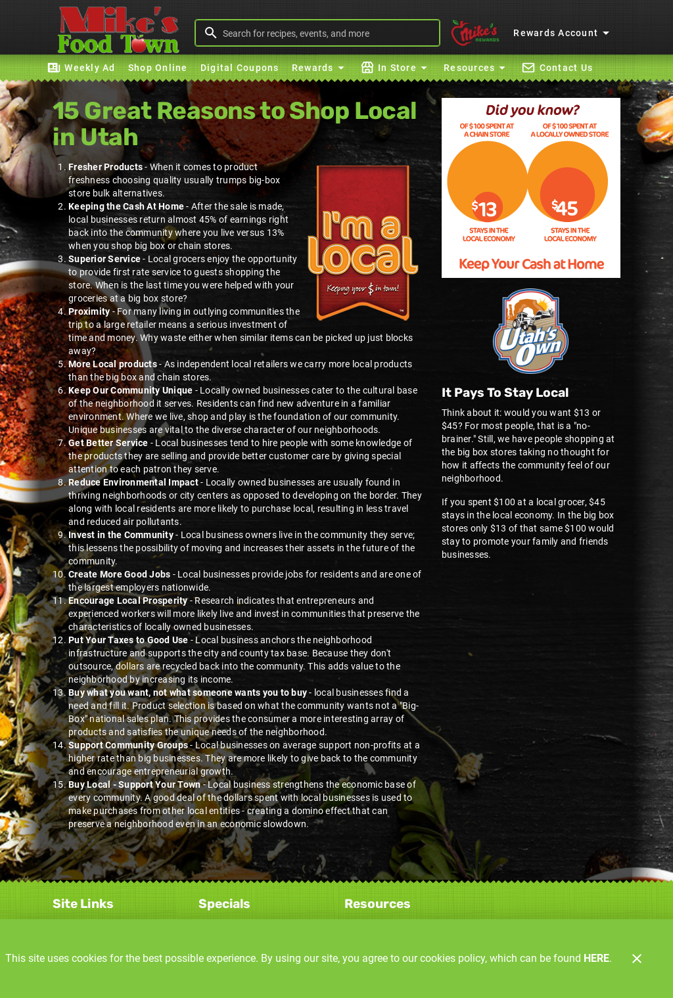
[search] (327, 32)
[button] (319, 68)
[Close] (637, 958)
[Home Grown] (531, 331)
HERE (596, 958)
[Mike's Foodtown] (122, 33)
